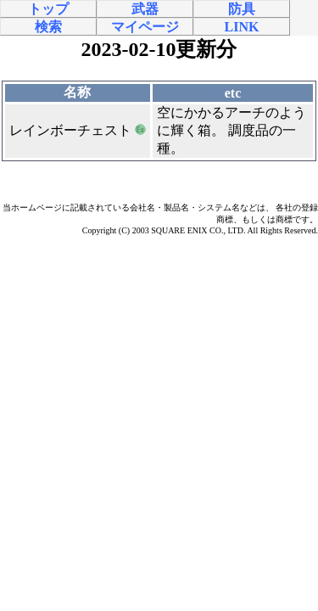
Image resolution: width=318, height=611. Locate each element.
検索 (48, 27)
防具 (241, 9)
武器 (145, 9)
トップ (48, 9)
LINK (242, 27)
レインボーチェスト (70, 130)
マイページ (145, 27)
